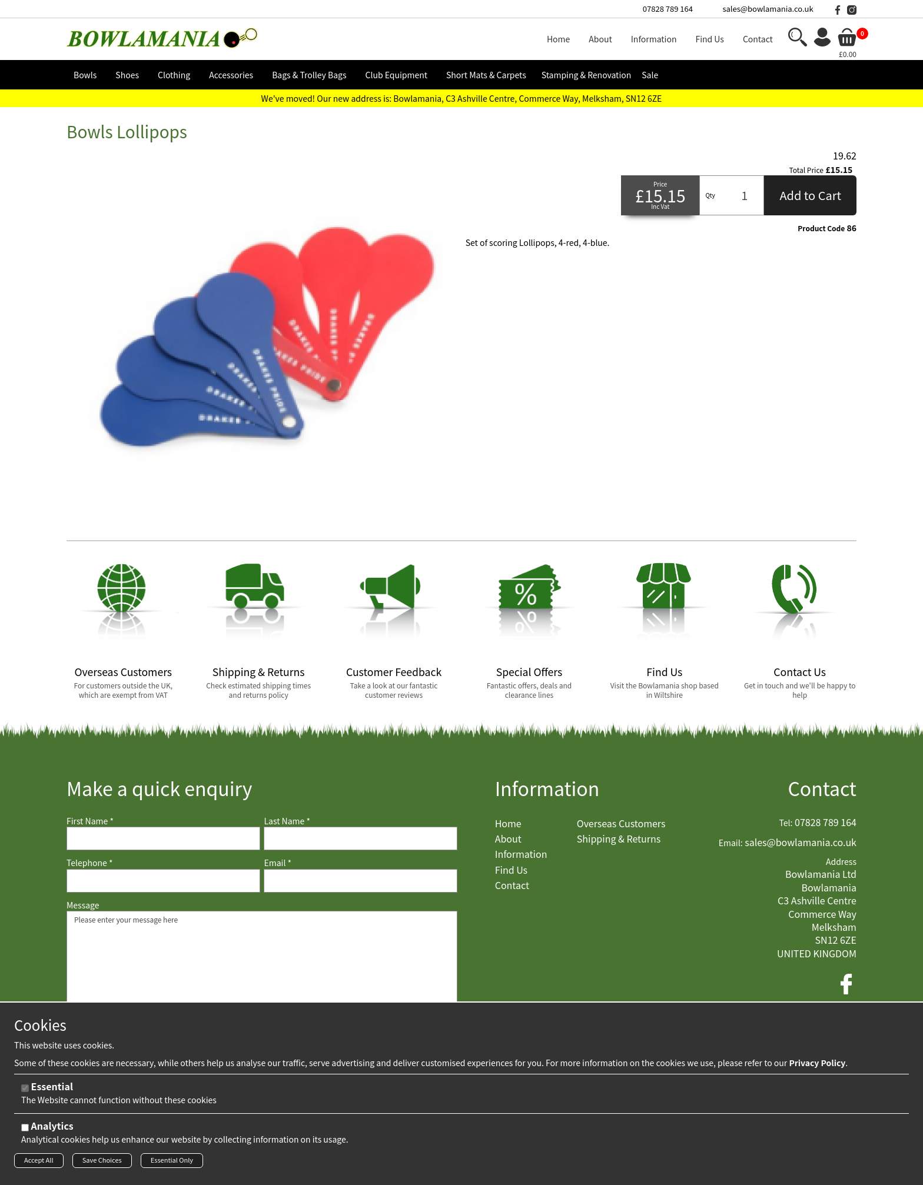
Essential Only (172, 1163)
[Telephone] (163, 881)
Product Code (821, 228)
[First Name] (163, 838)
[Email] (360, 881)
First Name (90, 821)
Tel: (786, 822)
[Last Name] (360, 838)
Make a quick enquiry (159, 788)
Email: (731, 842)
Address (841, 861)
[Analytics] (25, 1130)
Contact (822, 788)
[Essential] (25, 1091)
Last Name (287, 821)
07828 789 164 (668, 8)
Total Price (806, 170)
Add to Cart (810, 195)
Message (83, 905)
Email (277, 862)
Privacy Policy (817, 1065)
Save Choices (102, 1163)
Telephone (89, 862)
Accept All (39, 1163)
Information (547, 788)
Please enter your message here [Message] (262, 969)
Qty (710, 195)
